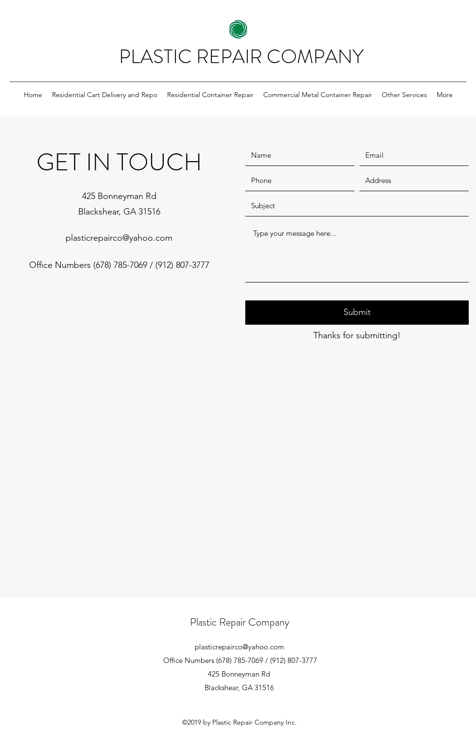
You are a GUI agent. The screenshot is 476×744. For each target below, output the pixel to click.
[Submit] (357, 312)
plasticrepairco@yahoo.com (119, 237)
